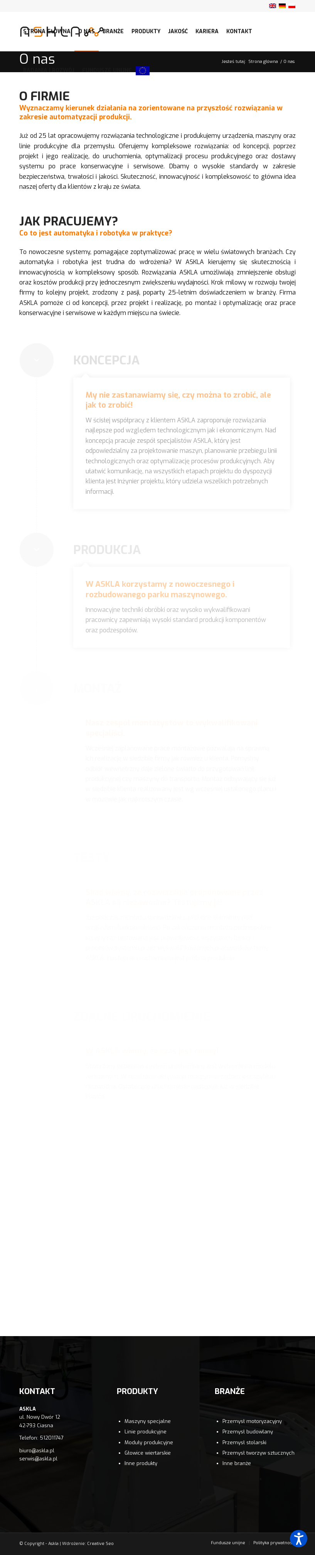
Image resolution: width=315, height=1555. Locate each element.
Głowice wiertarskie (148, 1453)
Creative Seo (100, 1544)
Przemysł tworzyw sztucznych (258, 1453)
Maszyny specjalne (148, 1421)
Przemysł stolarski (244, 1442)
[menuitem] (46, 31)
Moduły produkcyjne (149, 1442)
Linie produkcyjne (146, 1431)
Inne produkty (141, 1463)
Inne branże (236, 1463)
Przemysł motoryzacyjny (252, 1421)
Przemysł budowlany (247, 1431)
